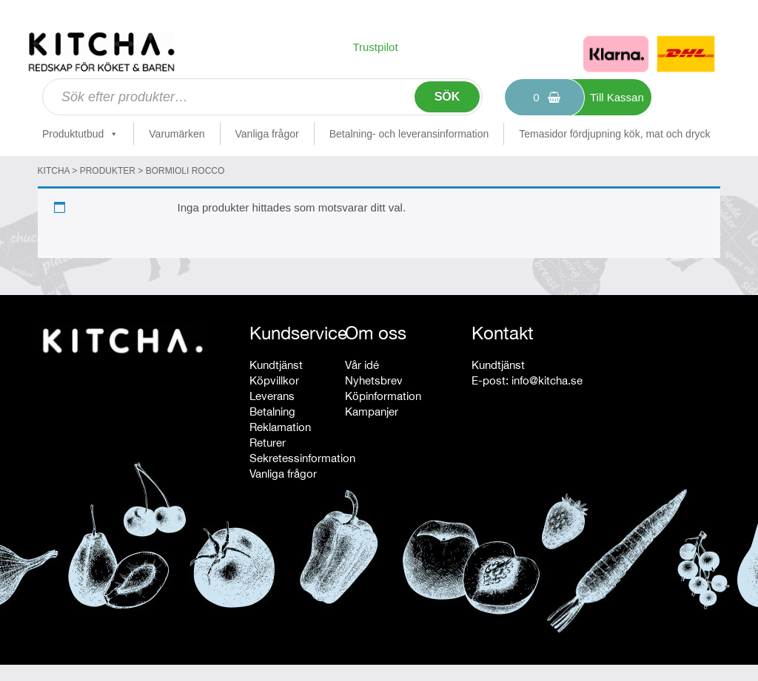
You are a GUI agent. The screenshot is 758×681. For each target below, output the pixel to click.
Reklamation (280, 427)
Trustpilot (375, 47)
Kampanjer (371, 411)
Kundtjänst (276, 365)
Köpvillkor (274, 380)
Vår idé (362, 365)
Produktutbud (80, 134)
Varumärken (176, 134)
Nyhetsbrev (374, 380)
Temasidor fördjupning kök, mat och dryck (614, 134)
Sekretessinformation (302, 458)
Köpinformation (383, 396)
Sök (447, 96)
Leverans (272, 396)
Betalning (272, 411)
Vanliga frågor (267, 134)
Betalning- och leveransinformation (409, 134)
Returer (267, 442)
